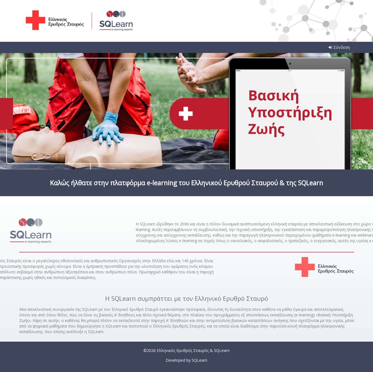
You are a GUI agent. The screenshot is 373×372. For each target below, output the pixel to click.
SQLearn (199, 360)
